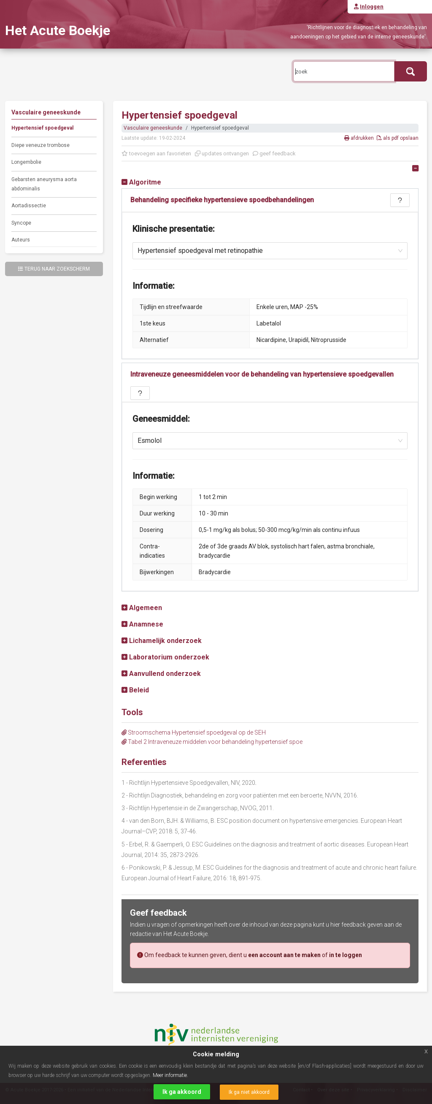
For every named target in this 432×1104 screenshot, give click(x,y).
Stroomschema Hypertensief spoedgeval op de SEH (194, 732)
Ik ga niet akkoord (249, 1092)
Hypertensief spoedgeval (42, 128)
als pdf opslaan (397, 138)
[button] (141, 182)
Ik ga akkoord (181, 1091)
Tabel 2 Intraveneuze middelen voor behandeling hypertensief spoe (212, 741)
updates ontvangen (222, 153)
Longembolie (26, 162)
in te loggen (345, 955)
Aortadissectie (28, 206)
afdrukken (359, 138)
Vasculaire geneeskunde (153, 128)
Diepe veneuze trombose (40, 145)
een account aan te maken (284, 955)
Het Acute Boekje (57, 30)
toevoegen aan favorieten (156, 153)
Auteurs (20, 240)
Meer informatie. (170, 1075)
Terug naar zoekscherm (54, 269)
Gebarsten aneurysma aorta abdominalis (44, 184)
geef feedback (274, 153)
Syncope (21, 223)
